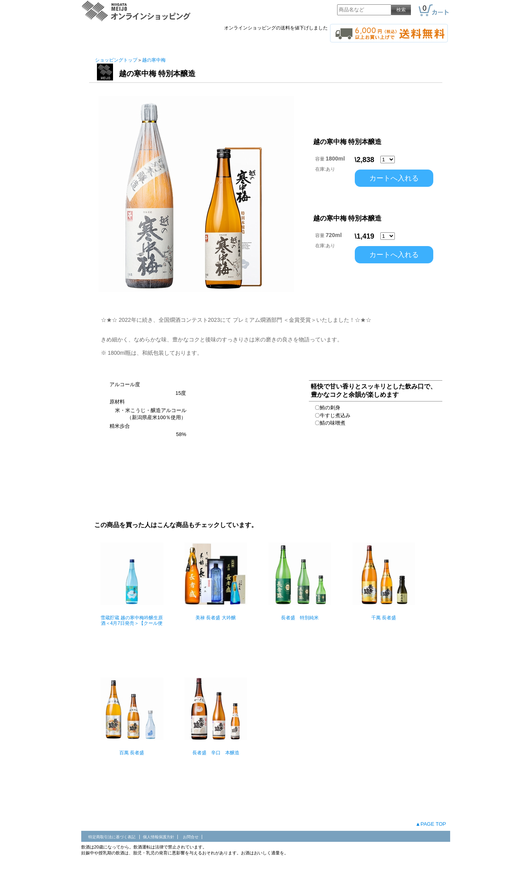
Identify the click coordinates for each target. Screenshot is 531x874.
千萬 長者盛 (383, 617)
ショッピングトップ (116, 60)
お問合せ (191, 837)
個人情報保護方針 (158, 837)
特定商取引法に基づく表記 (112, 837)
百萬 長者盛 (131, 752)
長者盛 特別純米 (300, 617)
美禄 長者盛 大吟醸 (215, 617)
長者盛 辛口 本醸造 (215, 752)
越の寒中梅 (154, 60)
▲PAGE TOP (431, 824)
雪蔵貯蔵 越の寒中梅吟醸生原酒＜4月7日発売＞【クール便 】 (131, 623)
